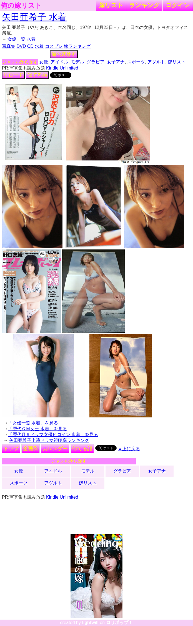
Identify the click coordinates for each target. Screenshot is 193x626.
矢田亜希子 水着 (34, 17)
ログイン (178, 5)
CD (30, 46)
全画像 (30, 448)
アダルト (156, 62)
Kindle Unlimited (62, 68)
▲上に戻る (129, 448)
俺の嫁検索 (63, 54)
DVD (21, 46)
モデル (77, 62)
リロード (13, 75)
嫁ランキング (77, 46)
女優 (43, 62)
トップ (11, 448)
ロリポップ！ (119, 622)
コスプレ (54, 46)
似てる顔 (37, 75)
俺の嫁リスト (21, 5)
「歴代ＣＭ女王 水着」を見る (37, 428)
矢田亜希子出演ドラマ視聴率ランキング (49, 440)
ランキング (144, 5)
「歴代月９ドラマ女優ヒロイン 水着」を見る (53, 434)
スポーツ (136, 62)
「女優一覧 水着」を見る (33, 422)
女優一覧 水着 (21, 39)
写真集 (8, 46)
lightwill (90, 622)
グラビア (95, 62)
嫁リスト (111, 5)
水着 (39, 46)
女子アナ (116, 62)
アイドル (59, 62)
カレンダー (55, 448)
